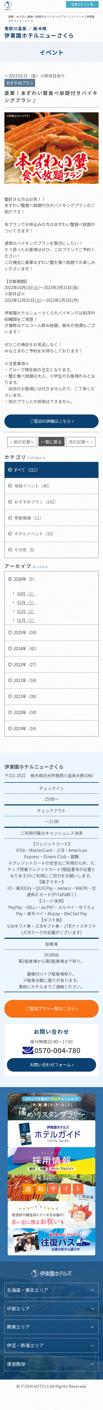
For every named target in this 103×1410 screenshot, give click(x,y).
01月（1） (26, 620)
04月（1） (26, 593)
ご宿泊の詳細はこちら (50, 421)
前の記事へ (23, 442)
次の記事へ (79, 442)
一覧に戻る (51, 442)
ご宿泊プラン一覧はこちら (50, 1008)
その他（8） (25, 549)
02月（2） (26, 611)
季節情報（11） (28, 518)
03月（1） (26, 602)
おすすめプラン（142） (35, 502)
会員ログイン (80, 4)
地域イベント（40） (32, 486)
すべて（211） (26, 469)
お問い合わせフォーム (50, 1064)
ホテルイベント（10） (34, 533)
